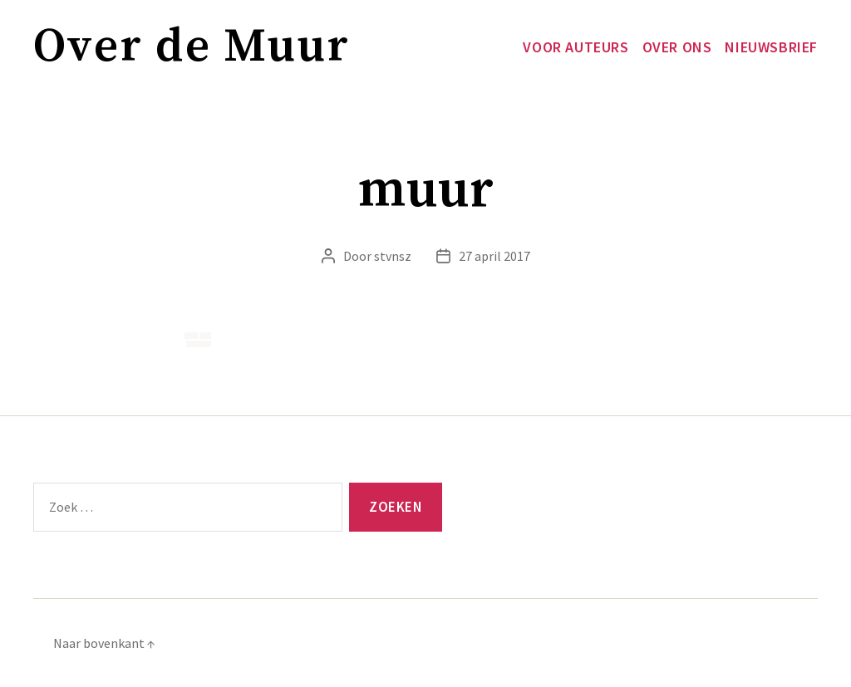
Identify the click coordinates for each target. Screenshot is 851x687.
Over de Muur (191, 47)
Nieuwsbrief (771, 47)
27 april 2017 (494, 256)
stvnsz (392, 256)
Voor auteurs (575, 47)
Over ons (677, 47)
